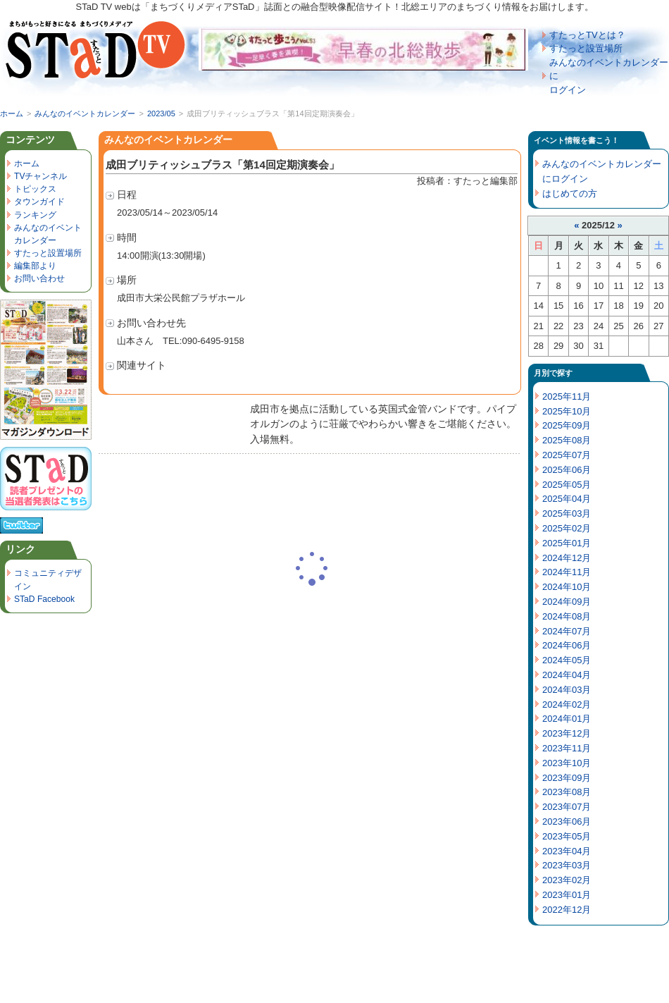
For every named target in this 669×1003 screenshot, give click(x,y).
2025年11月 (566, 396)
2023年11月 (566, 748)
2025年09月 (566, 425)
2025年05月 (566, 484)
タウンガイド (39, 202)
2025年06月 (566, 469)
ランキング (35, 215)
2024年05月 (566, 660)
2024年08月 (566, 616)
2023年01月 (566, 895)
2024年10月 (566, 587)
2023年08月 (566, 792)
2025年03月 (566, 513)
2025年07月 (566, 455)
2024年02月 (566, 704)
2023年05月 (566, 836)
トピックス (35, 189)
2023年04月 (566, 851)
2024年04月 (566, 675)
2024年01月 (566, 718)
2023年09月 (566, 778)
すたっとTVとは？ (587, 35)
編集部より (35, 266)
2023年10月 (566, 763)
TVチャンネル (40, 176)
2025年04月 (566, 498)
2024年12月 (566, 558)
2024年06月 (566, 645)
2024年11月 (566, 572)
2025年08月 (566, 440)
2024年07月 (566, 631)
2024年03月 (566, 689)
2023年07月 (566, 806)
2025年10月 (566, 411)
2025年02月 (566, 528)
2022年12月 (566, 909)
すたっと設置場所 (586, 48)
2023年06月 (566, 821)
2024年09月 (566, 601)
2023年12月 (566, 733)
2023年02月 (566, 880)
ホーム (11, 113)
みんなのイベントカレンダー (85, 113)
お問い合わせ (39, 278)
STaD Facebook (44, 599)
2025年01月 (566, 543)
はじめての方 (569, 193)
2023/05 (161, 113)
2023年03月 (566, 865)
